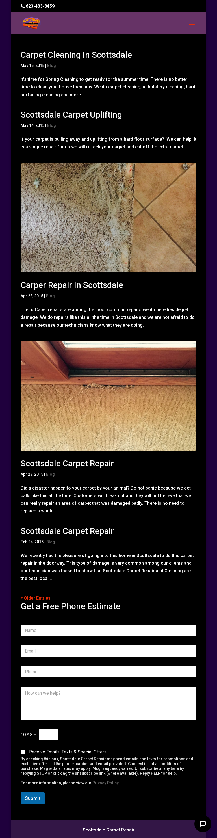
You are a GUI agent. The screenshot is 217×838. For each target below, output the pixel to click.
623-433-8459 (40, 6)
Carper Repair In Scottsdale (72, 285)
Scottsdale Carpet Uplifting (71, 115)
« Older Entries (36, 598)
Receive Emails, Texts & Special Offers (68, 752)
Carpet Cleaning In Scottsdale (76, 55)
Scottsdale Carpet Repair (67, 463)
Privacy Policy (105, 783)
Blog (51, 65)
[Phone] (108, 672)
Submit (32, 798)
